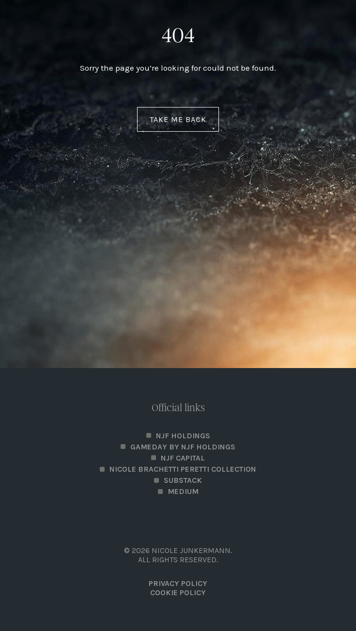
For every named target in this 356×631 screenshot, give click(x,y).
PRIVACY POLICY (178, 583)
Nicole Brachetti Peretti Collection (182, 469)
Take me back (178, 119)
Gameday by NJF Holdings (182, 446)
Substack (183, 480)
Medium (183, 491)
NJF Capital (183, 457)
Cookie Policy (178, 592)
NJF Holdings (183, 435)
